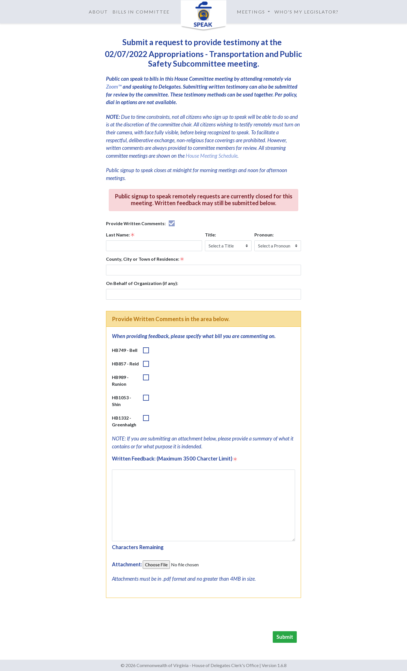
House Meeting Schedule (211, 156)
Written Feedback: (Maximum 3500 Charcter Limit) (172, 458)
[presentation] (258, 616)
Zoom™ (114, 87)
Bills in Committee (141, 11)
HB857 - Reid (125, 363)
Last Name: (118, 234)
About (98, 11)
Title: (210, 234)
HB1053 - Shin (121, 401)
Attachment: (127, 564)
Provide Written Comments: (136, 223)
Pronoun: (264, 234)
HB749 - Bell (124, 350)
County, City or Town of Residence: (142, 259)
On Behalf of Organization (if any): (142, 283)
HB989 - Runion (120, 380)
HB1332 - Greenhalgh (124, 421)
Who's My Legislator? (306, 11)
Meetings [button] (252, 11)
